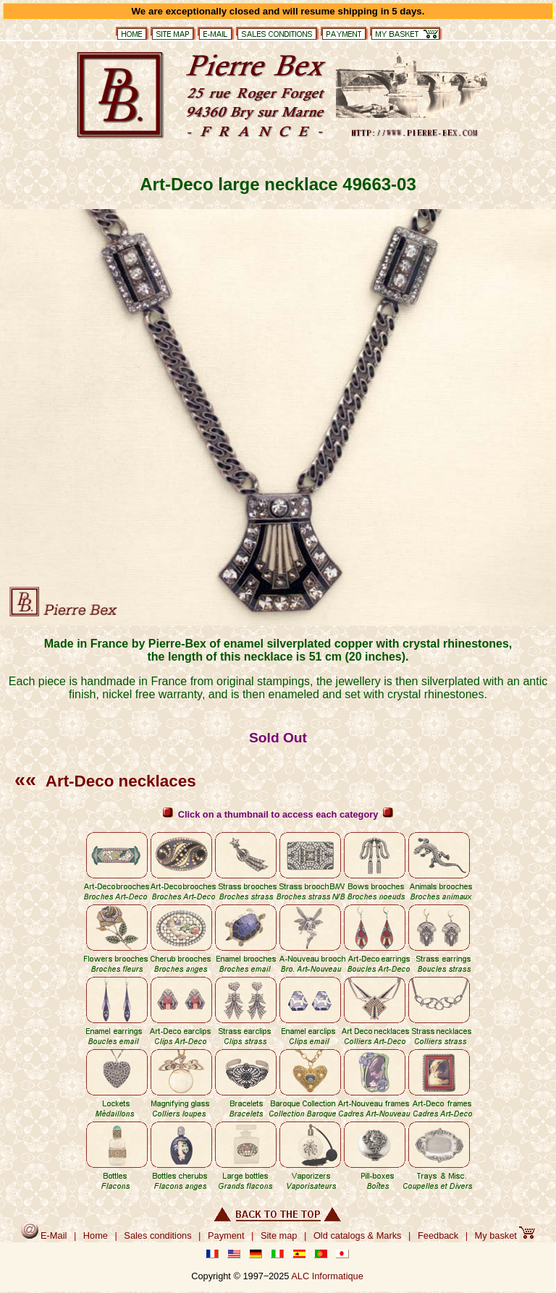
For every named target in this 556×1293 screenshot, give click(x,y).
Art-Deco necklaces (105, 781)
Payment (226, 1235)
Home (95, 1235)
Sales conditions (157, 1235)
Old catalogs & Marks (357, 1235)
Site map (279, 1235)
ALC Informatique (327, 1276)
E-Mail (44, 1235)
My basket (505, 1235)
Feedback (438, 1235)
